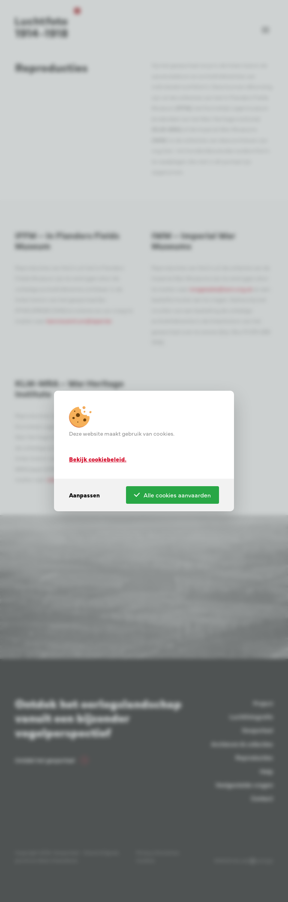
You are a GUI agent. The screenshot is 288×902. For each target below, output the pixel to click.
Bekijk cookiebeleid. (97, 458)
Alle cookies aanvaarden (172, 495)
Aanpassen (84, 495)
